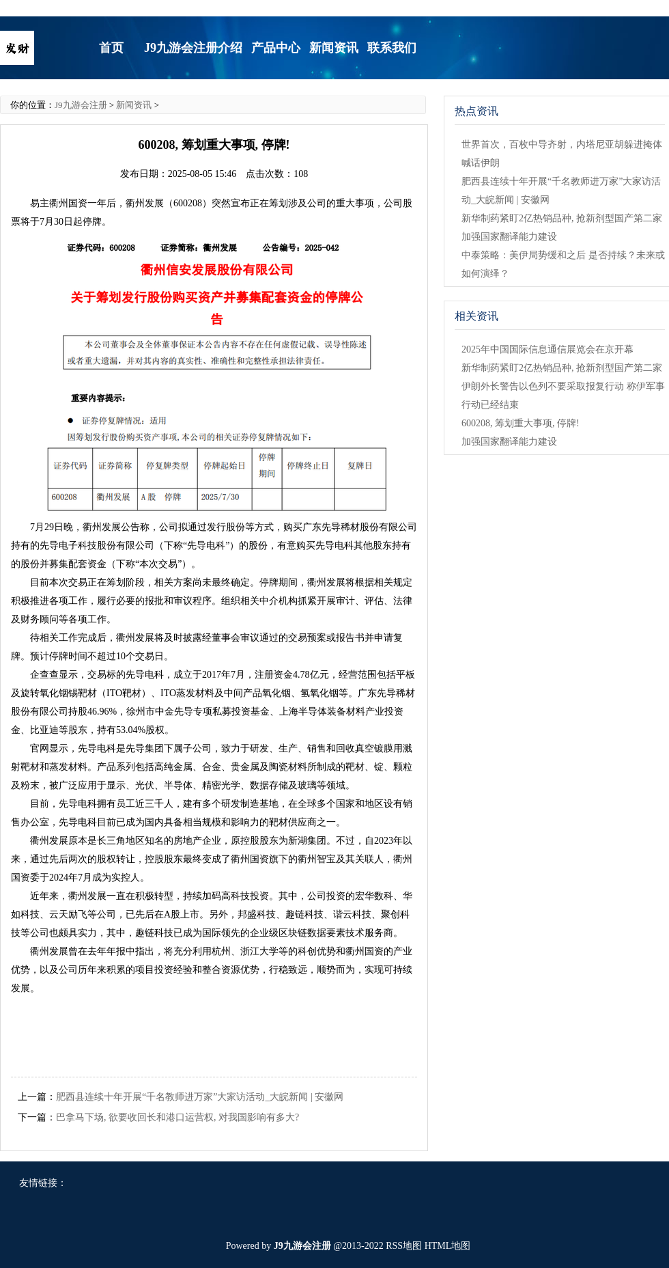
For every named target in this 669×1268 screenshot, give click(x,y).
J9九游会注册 (81, 105)
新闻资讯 (134, 105)
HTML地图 (448, 1246)
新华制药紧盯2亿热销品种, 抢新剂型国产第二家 (561, 218)
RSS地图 (404, 1246)
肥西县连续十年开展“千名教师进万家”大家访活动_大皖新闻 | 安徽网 (199, 1097)
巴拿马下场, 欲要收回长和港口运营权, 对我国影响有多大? (177, 1117)
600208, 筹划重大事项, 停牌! (520, 423)
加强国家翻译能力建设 (509, 237)
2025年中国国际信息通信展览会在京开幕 (547, 349)
